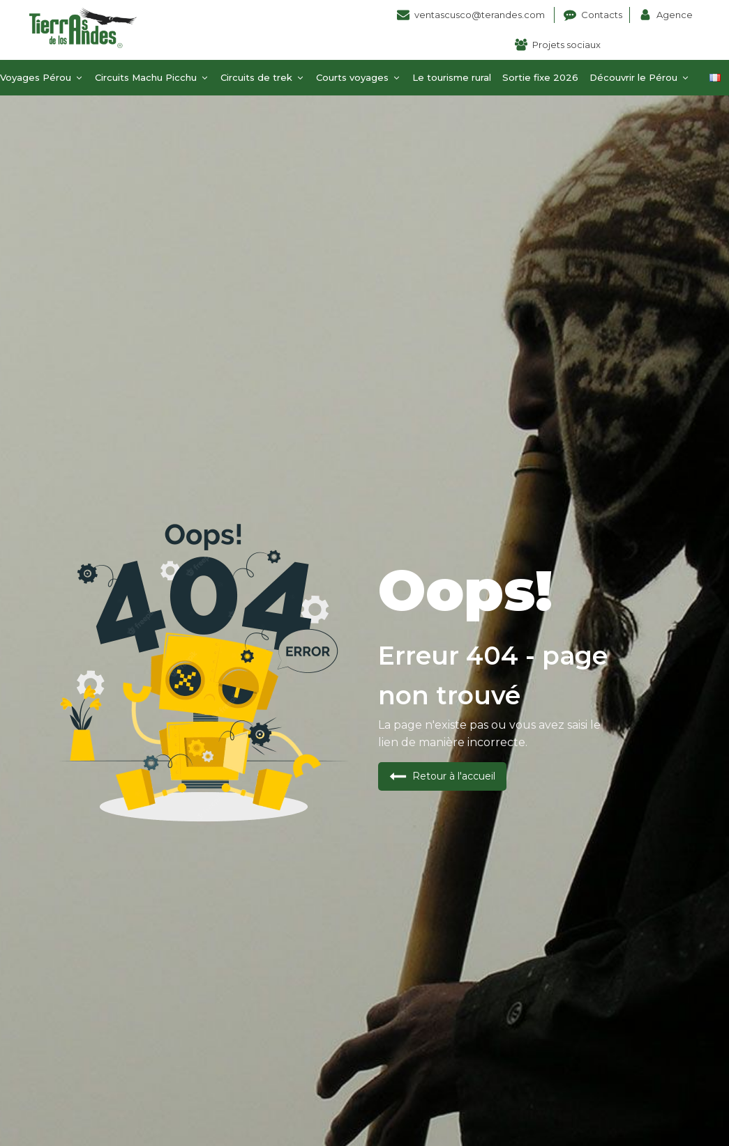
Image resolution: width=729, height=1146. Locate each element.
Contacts (601, 14)
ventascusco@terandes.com (480, 14)
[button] (442, 776)
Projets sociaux (566, 44)
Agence (674, 14)
